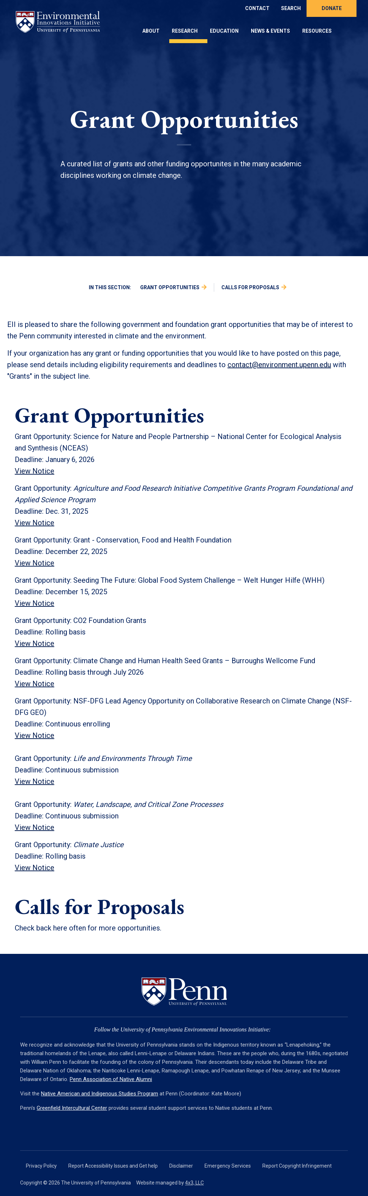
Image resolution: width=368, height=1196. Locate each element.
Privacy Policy (41, 1166)
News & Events (270, 31)
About (151, 31)
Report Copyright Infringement (297, 1166)
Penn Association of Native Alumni (111, 1079)
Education (224, 31)
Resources (317, 31)
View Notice (34, 563)
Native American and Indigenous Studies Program (99, 1093)
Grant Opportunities (169, 287)
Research (185, 31)
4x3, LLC (194, 1183)
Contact (257, 8)
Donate (332, 8)
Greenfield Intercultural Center (72, 1108)
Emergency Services (227, 1166)
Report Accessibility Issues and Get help (113, 1166)
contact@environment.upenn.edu (279, 364)
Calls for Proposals (250, 287)
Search (291, 8)
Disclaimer (181, 1166)
